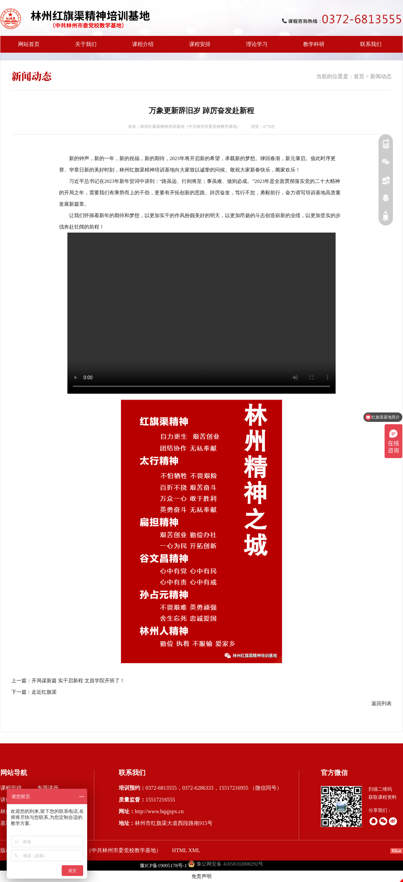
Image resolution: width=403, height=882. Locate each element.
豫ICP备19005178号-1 (163, 865)
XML (194, 850)
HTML (179, 850)
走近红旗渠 (44, 692)
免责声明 (201, 876)
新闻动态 (381, 76)
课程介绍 (141, 47)
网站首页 (29, 44)
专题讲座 (48, 788)
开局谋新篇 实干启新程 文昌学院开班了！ (78, 680)
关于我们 (84, 47)
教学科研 (312, 47)
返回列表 (381, 703)
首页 (359, 76)
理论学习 (257, 44)
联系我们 (371, 44)
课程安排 (198, 47)
